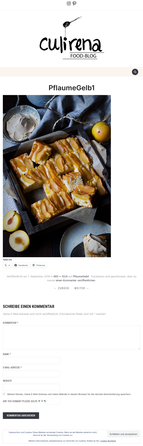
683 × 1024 (61, 276)
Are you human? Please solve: (31, 401)
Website (7, 380)
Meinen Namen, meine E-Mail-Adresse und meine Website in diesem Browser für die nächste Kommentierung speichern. (69, 394)
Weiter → (81, 288)
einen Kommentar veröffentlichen (75, 280)
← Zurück (61, 288)
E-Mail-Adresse (12, 367)
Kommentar (10, 322)
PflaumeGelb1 (81, 276)
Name (7, 354)
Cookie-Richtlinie (108, 441)
